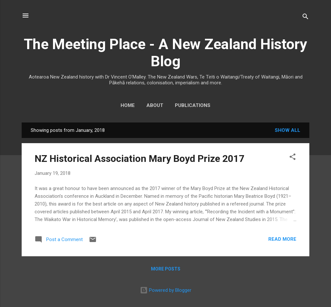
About (154, 105)
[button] (292, 158)
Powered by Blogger (165, 290)
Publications (192, 105)
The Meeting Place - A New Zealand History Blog (165, 53)
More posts (165, 268)
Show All (287, 130)
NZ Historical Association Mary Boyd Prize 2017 (139, 158)
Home (128, 105)
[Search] (305, 17)
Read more (282, 239)
